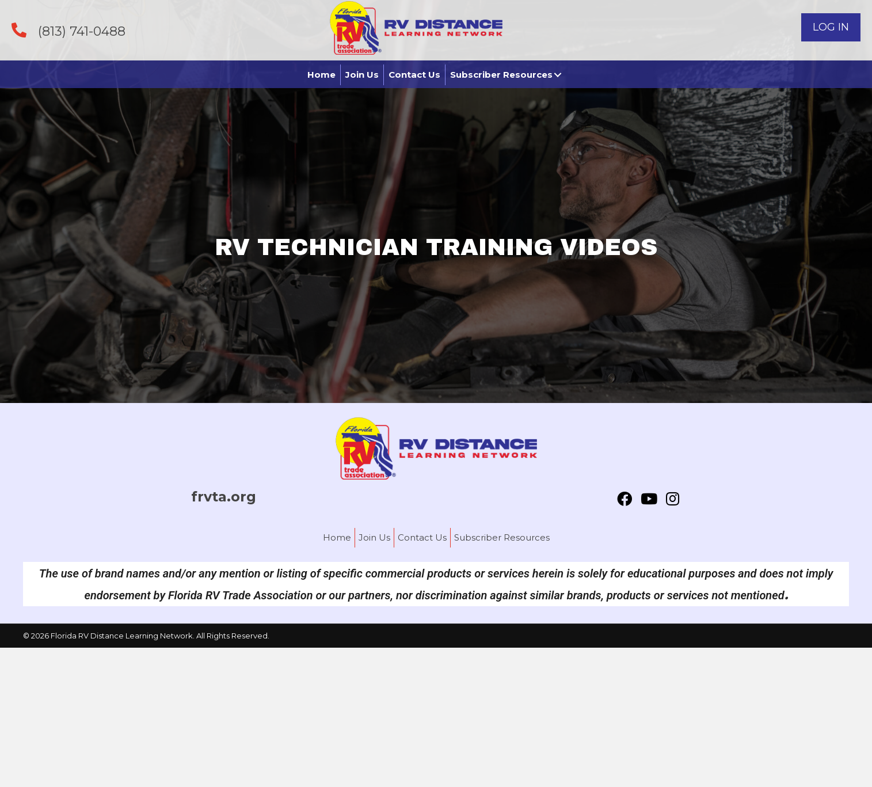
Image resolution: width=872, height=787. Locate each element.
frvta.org (223, 496)
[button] (830, 27)
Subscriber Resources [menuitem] (502, 537)
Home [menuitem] (337, 537)
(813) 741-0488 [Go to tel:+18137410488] (81, 31)
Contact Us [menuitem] (422, 537)
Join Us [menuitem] (374, 537)
